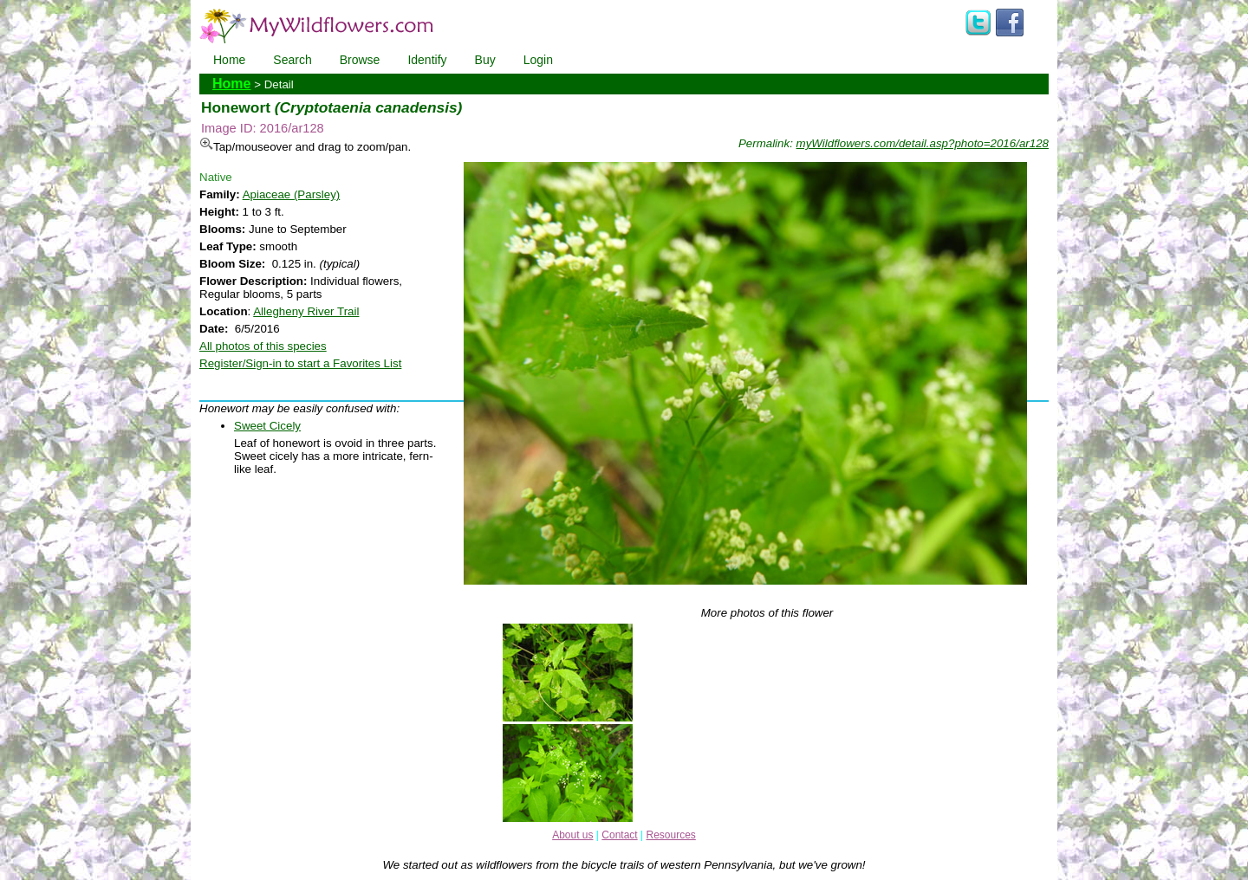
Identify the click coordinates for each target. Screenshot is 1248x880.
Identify (426, 60)
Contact (619, 835)
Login (538, 60)
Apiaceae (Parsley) (292, 194)
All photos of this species (263, 346)
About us (572, 835)
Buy (485, 60)
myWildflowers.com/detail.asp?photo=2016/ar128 (922, 143)
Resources (670, 835)
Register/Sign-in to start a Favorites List (300, 363)
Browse (360, 60)
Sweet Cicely (267, 425)
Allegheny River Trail (306, 311)
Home (229, 60)
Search (292, 60)
